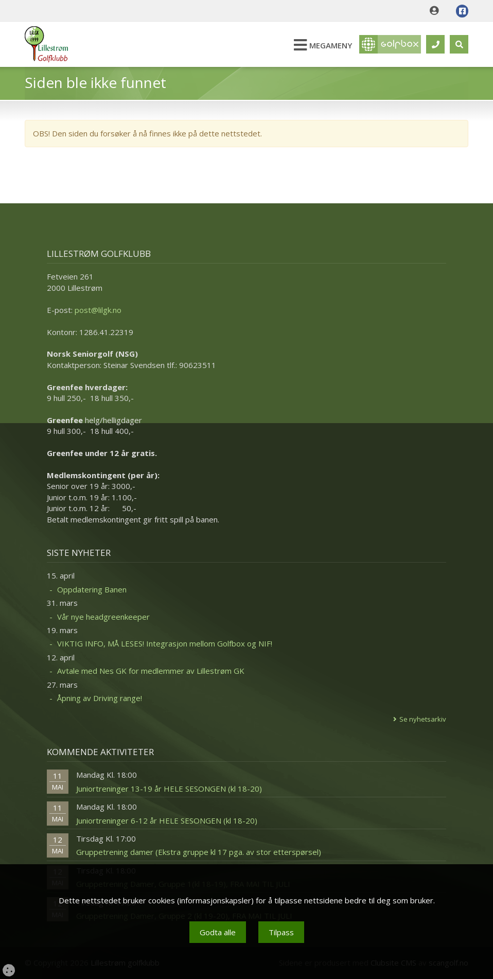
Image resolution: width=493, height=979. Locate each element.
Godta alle (218, 932)
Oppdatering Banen (92, 589)
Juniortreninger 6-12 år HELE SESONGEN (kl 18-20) (166, 820)
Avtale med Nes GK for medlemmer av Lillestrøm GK (150, 671)
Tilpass (281, 932)
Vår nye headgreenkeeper (103, 616)
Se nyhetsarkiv (422, 719)
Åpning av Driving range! (99, 698)
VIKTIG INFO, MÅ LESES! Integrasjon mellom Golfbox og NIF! (164, 643)
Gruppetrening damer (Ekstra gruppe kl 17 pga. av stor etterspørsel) (198, 852)
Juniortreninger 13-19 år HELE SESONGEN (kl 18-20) (169, 788)
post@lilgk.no (98, 310)
